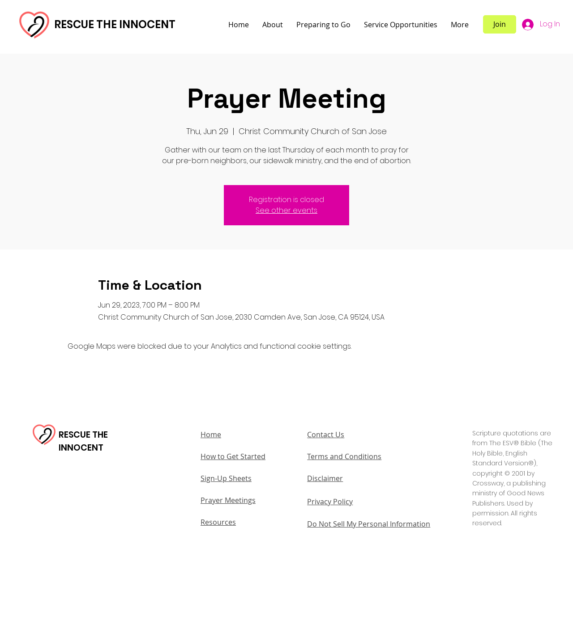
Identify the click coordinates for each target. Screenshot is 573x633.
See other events (286, 210)
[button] (273, 25)
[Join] (499, 24)
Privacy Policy (330, 501)
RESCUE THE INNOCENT (114, 24)
